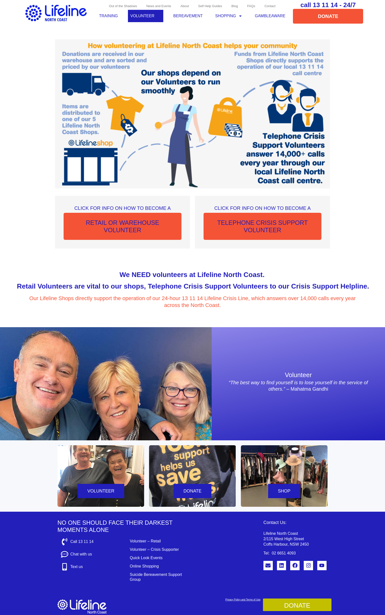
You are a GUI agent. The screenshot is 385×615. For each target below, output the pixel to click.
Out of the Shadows (123, 6)
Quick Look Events (146, 558)
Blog (235, 6)
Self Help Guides (210, 6)
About (184, 6)
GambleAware (270, 16)
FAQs (251, 6)
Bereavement (188, 16)
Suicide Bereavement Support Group (156, 577)
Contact (269, 6)
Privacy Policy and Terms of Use (243, 599)
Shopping (228, 16)
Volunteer (145, 16)
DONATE (192, 491)
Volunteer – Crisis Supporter (154, 549)
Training (108, 16)
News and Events (158, 6)
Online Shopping (144, 566)
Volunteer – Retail (145, 541)
